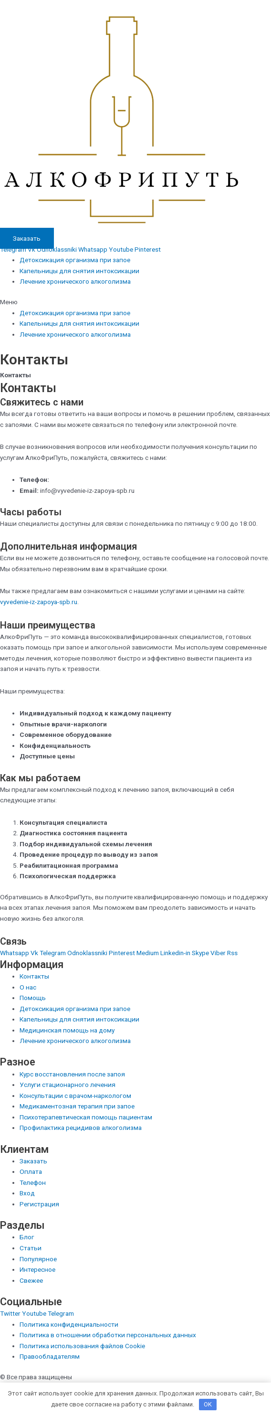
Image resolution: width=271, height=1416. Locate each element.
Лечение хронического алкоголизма (75, 281)
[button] (135, 302)
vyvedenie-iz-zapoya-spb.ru (38, 602)
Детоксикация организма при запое (75, 260)
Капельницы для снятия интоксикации (79, 271)
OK (208, 1404)
